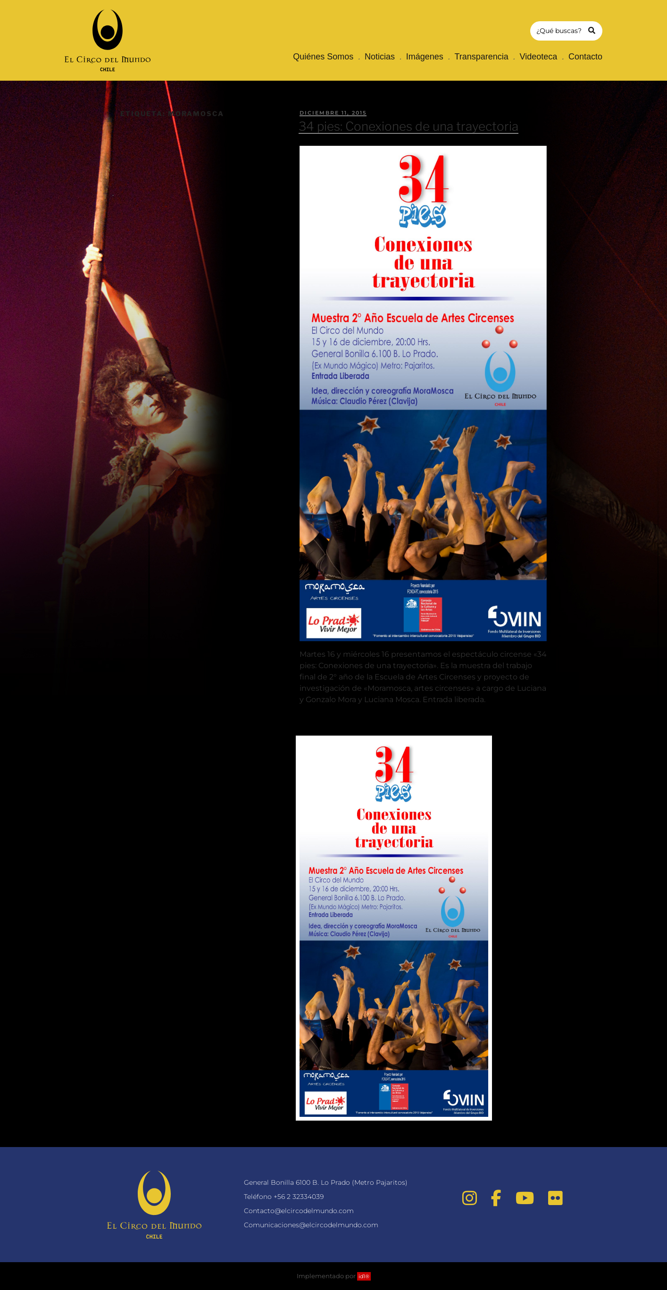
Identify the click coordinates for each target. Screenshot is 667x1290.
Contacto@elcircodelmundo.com (299, 1210)
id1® (364, 1276)
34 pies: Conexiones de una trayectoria (408, 126)
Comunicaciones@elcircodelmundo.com (311, 1225)
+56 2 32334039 (299, 1196)
